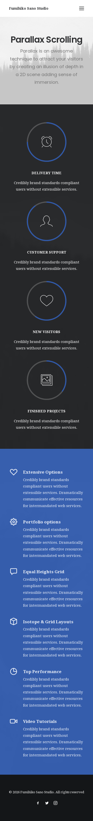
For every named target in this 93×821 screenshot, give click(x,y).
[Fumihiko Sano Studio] (28, 8)
